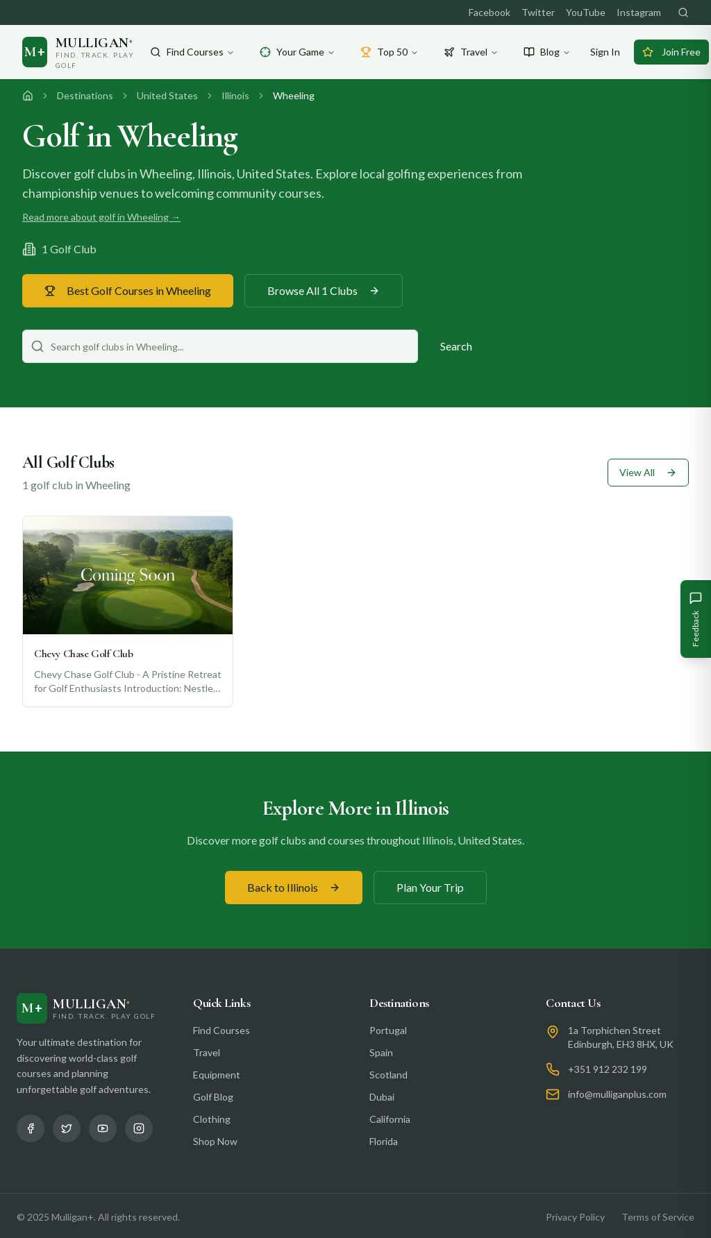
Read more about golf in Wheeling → (101, 217)
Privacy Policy (575, 1217)
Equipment (216, 1074)
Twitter (538, 12)
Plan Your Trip (430, 887)
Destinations (85, 95)
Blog (547, 52)
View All (648, 472)
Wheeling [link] (294, 95)
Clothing (212, 1119)
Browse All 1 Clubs (323, 290)
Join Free (671, 52)
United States (167, 95)
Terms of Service (657, 1217)
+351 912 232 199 (607, 1069)
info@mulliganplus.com (617, 1094)
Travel (471, 52)
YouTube (585, 12)
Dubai (381, 1097)
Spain (381, 1052)
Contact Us (573, 1002)
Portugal (388, 1030)
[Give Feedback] (695, 619)
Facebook (489, 12)
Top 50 (389, 52)
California (389, 1119)
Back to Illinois (293, 887)
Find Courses (192, 52)
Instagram (639, 12)
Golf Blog (213, 1097)
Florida (383, 1141)
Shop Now (215, 1141)
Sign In (605, 52)
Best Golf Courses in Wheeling (127, 290)
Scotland (388, 1074)
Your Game (297, 52)
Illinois (235, 95)
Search (456, 346)
